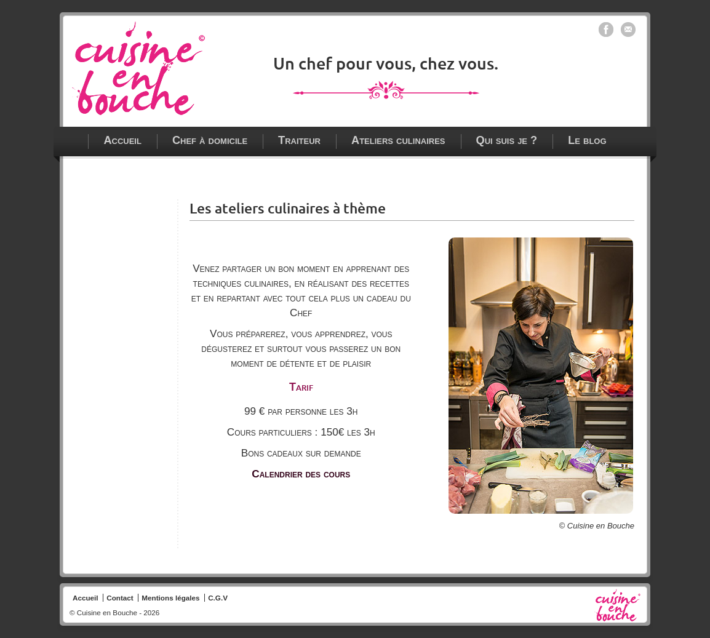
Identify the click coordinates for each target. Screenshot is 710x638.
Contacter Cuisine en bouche (628, 29)
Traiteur (299, 140)
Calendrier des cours (301, 474)
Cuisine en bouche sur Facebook (606, 29)
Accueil (122, 140)
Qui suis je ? (507, 140)
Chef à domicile (209, 140)
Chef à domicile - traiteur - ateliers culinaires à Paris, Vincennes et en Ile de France (138, 68)
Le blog (587, 140)
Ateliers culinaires (398, 140)
